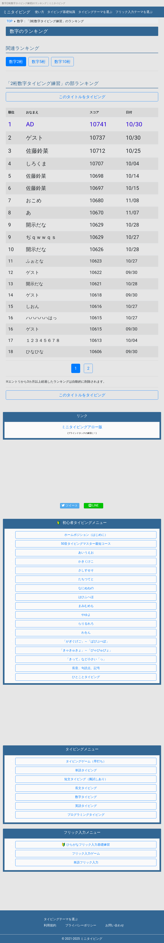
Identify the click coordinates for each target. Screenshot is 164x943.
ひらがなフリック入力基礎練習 (86, 845)
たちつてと (86, 579)
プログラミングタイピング (86, 814)
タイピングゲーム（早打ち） (86, 761)
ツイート (70, 505)
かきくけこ (86, 561)
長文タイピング (86, 788)
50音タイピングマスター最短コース (86, 543)
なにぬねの (86, 588)
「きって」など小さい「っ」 (86, 659)
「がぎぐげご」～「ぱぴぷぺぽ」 (86, 641)
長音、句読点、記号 (86, 668)
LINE (94, 505)
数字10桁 (62, 61)
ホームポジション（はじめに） (86, 535)
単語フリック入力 (86, 862)
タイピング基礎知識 (61, 12)
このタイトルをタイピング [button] (82, 96)
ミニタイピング (16, 12)
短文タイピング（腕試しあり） (86, 779)
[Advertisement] (82, 714)
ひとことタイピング (86, 677)
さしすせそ (86, 570)
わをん (86, 632)
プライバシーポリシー (80, 925)
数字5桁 (39, 61)
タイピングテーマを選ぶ (95, 12)
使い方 (39, 12)
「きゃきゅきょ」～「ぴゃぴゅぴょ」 (86, 650)
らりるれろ (86, 623)
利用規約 (50, 925)
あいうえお (86, 552)
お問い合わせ (114, 925)
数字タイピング (86, 797)
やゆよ (86, 615)
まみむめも (86, 606)
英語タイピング (86, 806)
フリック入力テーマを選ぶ (134, 12)
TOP (9, 21)
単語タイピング (86, 770)
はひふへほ (86, 597)
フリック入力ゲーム (86, 853)
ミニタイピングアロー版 (82, 427)
